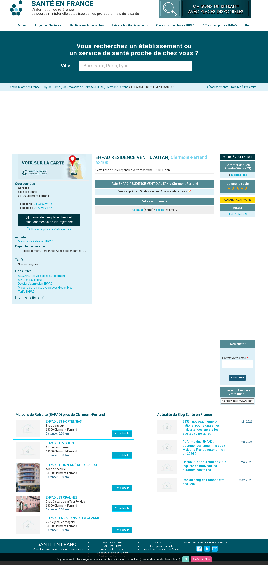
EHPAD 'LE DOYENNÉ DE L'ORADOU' (72, 465)
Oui (158, 170)
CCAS (112, 542)
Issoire (160, 209)
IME (112, 546)
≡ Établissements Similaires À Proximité (231, 87)
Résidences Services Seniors (112, 553)
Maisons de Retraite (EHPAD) (36, 241)
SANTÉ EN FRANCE (58, 544)
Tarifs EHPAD (26, 291)
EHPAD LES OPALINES (62, 497)
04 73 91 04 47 (43, 207)
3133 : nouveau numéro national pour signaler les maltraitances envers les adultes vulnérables (201, 427)
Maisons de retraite (112, 549)
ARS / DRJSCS (238, 214)
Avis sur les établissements (130, 25)
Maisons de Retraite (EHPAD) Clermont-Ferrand (98, 87)
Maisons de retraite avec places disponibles (45, 287)
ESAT (106, 546)
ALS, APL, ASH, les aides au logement (41, 275)
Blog (247, 25)
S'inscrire (237, 377)
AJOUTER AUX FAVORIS (237, 199)
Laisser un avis (238, 184)
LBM (118, 546)
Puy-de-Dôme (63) (54, 87)
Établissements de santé (86, 25)
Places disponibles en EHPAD (175, 25)
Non (167, 170)
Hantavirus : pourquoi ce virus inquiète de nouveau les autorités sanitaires (204, 466)
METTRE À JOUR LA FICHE (238, 156)
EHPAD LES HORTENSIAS (64, 421)
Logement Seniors (48, 25)
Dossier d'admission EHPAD (35, 283)
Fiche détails (122, 433)
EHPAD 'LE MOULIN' (60, 443)
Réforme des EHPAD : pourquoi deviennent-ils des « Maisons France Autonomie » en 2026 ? (204, 448)
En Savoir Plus (201, 559)
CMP (119, 542)
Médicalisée (239, 174)
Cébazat (137, 209)
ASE (104, 542)
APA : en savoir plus (30, 279)
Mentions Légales (169, 549)
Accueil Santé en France (25, 87)
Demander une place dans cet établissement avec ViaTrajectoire (49, 219)
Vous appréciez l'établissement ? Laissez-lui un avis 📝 (154, 191)
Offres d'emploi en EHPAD (220, 25)
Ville (67, 65)
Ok (186, 559)
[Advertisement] (134, 121)
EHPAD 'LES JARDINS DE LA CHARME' (73, 518)
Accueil (22, 25)
